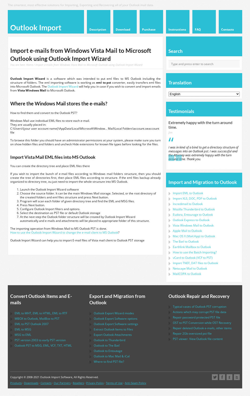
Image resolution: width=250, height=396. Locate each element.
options (115, 319)
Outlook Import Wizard (63, 86)
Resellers (78, 383)
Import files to (195, 263)
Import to (188, 193)
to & (112, 356)
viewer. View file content (198, 339)
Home (29, 65)
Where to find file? (109, 362)
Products (16, 383)
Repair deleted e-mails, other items (202, 328)
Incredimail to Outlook (188, 204)
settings (116, 324)
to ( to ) (193, 258)
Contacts (46, 383)
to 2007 (32, 324)
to (194, 209)
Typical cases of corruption (199, 307)
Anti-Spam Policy (135, 383)
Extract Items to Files (113, 329)
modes (114, 313)
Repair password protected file (196, 317)
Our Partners (62, 383)
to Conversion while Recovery (202, 323)
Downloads (31, 383)
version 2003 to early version (40, 340)
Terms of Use (114, 383)
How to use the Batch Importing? (195, 252)
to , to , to (41, 313)
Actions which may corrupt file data (199, 312)
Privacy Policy (95, 383)
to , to (37, 319)
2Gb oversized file (192, 333)
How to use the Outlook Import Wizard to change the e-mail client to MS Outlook (64, 232)
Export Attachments (113, 335)
